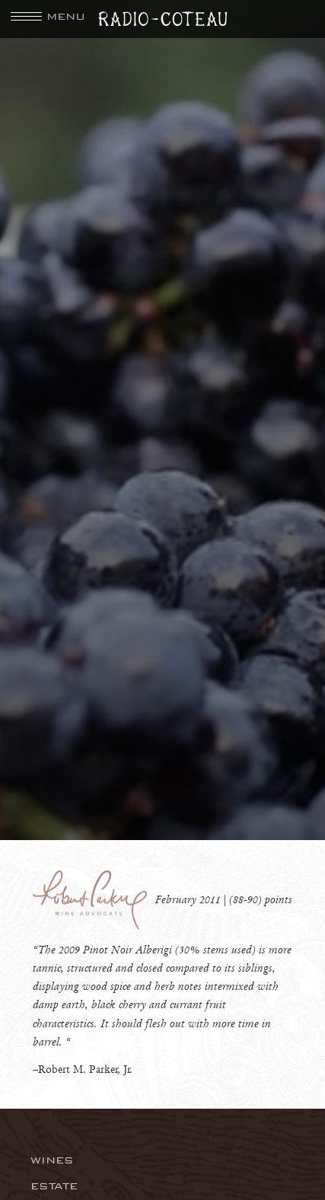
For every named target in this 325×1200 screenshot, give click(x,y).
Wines (52, 1160)
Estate (54, 1185)
